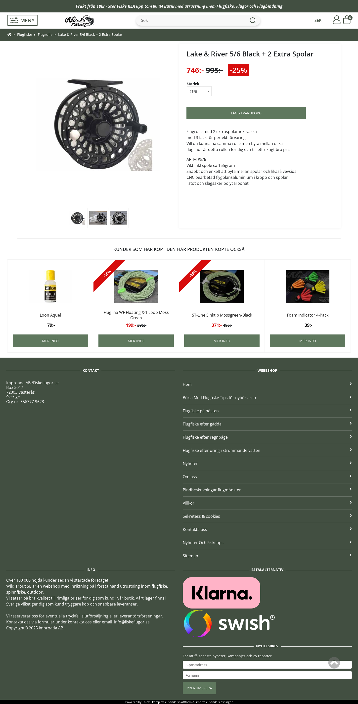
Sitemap (267, 556)
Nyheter (267, 463)
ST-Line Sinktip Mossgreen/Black (222, 315)
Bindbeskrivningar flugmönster (267, 490)
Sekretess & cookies (267, 516)
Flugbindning (269, 6)
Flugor (242, 6)
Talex (146, 702)
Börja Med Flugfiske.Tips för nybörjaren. (267, 397)
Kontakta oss (267, 529)
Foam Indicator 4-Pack (307, 315)
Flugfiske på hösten (267, 411)
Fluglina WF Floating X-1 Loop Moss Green (136, 315)
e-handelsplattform (178, 702)
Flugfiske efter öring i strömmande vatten (267, 450)
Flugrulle (45, 34)
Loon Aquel (50, 315)
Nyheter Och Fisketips (267, 542)
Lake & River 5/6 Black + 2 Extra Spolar (90, 34)
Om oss (267, 476)
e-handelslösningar (219, 702)
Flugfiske (225, 6)
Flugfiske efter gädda (267, 424)
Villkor (267, 503)
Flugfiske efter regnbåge (267, 437)
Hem (267, 384)
